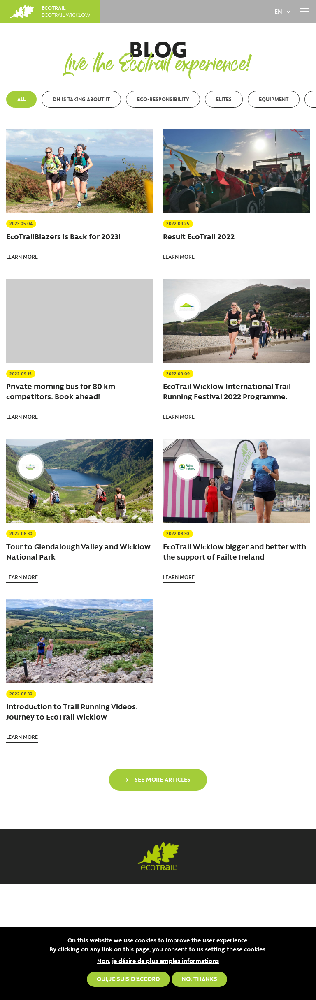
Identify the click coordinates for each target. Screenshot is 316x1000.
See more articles (163, 779)
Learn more (22, 256)
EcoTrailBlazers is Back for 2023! (63, 236)
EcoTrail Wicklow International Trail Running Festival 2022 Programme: (227, 391)
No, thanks (199, 979)
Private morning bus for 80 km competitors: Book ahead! (60, 391)
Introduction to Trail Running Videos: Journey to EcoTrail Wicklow (72, 711)
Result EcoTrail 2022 (199, 236)
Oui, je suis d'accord (128, 979)
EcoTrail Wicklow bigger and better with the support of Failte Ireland (234, 552)
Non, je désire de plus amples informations (158, 960)
